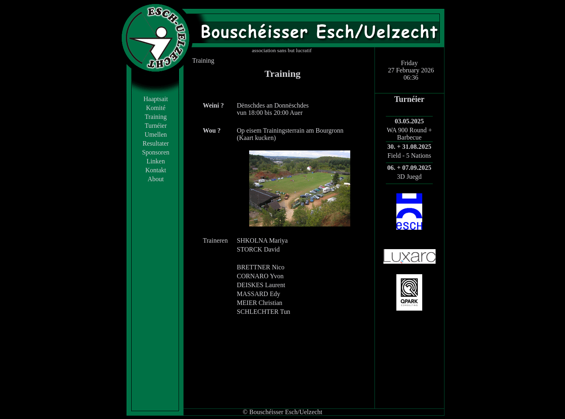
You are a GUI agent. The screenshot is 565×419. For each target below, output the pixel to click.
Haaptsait (156, 98)
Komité (155, 107)
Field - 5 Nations (409, 155)
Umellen (155, 134)
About (156, 179)
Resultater (156, 143)
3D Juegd (409, 176)
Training (156, 116)
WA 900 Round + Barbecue (409, 134)
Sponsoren (155, 152)
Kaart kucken (256, 137)
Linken (155, 161)
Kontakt (155, 170)
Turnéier (156, 125)
